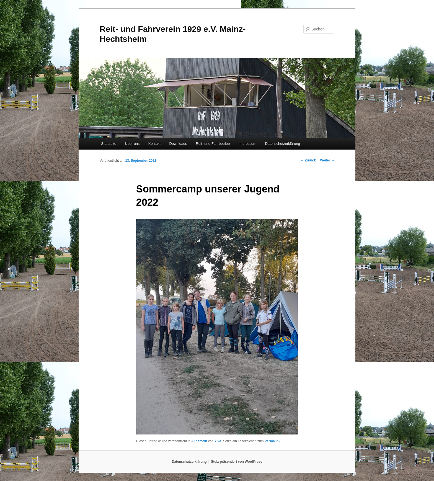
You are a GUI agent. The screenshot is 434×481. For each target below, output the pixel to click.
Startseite (108, 144)
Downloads (178, 144)
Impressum (247, 144)
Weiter (327, 160)
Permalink (272, 441)
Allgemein (199, 441)
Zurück (308, 160)
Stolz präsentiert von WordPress (236, 462)
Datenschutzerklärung (282, 144)
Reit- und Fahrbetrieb (213, 144)
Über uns (132, 144)
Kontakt (154, 144)
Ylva (217, 441)
